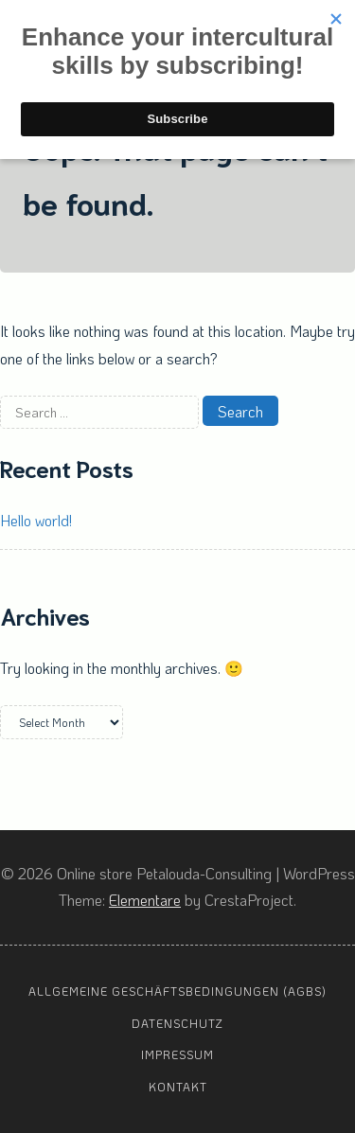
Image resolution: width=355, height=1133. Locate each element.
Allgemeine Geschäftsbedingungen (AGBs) (177, 991)
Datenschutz (177, 1023)
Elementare (145, 900)
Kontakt (178, 1086)
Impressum (177, 1054)
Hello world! (36, 520)
